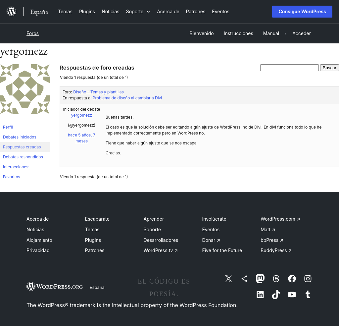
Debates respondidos (23, 156)
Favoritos (11, 176)
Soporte (152, 229)
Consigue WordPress (302, 11)
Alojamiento (39, 240)
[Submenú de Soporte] (138, 11)
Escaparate (97, 219)
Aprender (154, 219)
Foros (32, 33)
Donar (211, 240)
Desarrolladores (161, 240)
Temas (92, 229)
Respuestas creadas (22, 146)
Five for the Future (222, 250)
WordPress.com (280, 219)
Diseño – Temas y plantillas (98, 91)
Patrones (95, 250)
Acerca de (37, 219)
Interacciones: (16, 166)
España (97, 287)
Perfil (8, 127)
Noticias (35, 229)
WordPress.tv (161, 250)
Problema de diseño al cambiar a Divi (127, 97)
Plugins (93, 240)
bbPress (272, 240)
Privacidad (38, 250)
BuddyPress (276, 250)
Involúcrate (214, 219)
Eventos (210, 229)
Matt (268, 229)
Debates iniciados (19, 137)
